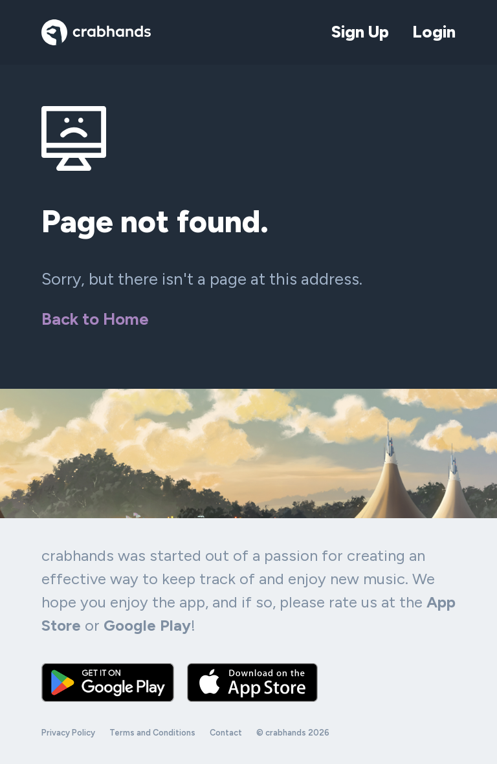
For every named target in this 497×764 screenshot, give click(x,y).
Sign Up (360, 31)
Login (434, 31)
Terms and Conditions (152, 732)
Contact (226, 732)
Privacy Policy (68, 732)
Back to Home (95, 319)
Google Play (147, 625)
